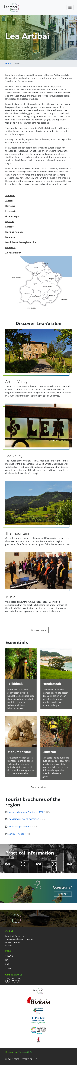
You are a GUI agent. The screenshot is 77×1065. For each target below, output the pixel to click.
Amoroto (10, 195)
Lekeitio (9, 226)
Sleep (8, 968)
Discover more (38, 630)
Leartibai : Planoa (16, 833)
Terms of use (30, 1059)
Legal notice (12, 1059)
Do (6, 960)
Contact (63, 894)
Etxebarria (10, 211)
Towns (9, 956)
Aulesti (9, 200)
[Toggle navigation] (70, 7)
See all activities (38, 787)
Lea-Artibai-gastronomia (19, 826)
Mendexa (10, 237)
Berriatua (10, 206)
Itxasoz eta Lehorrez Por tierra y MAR (25, 812)
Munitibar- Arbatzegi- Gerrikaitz (21, 242)
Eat (7, 964)
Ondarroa (10, 247)
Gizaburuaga (12, 216)
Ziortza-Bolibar (13, 252)
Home (8, 63)
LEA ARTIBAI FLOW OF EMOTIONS (23, 819)
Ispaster (9, 221)
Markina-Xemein (14, 231)
